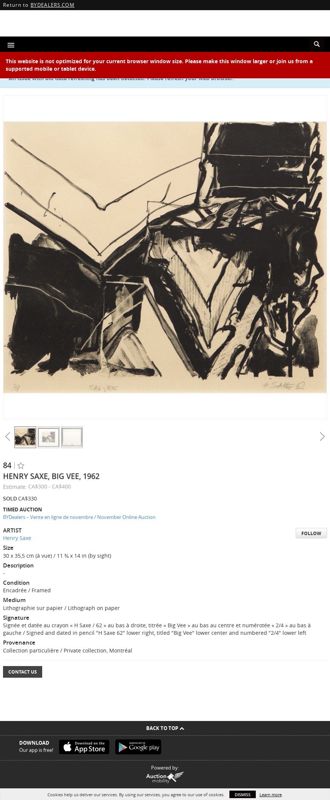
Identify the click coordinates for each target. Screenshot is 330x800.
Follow (311, 533)
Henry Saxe (17, 537)
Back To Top (165, 728)
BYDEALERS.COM (53, 5)
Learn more (271, 794)
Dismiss (243, 794)
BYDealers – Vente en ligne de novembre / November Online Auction (79, 517)
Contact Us (22, 672)
